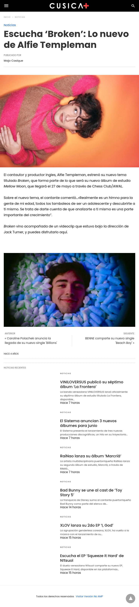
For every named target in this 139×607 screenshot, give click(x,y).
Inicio (7, 17)
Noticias (20, 17)
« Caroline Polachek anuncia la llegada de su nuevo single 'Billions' (31, 340)
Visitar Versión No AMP (89, 596)
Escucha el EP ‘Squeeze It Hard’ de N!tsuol (92, 558)
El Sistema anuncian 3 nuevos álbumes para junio (88, 423)
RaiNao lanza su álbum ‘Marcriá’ (90, 456)
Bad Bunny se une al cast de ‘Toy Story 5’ (91, 493)
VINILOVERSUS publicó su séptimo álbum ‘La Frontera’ (91, 384)
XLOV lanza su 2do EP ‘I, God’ (86, 525)
